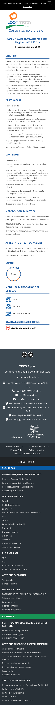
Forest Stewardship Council (15, 630)
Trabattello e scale (11, 547)
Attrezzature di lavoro (12, 598)
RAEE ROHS (7, 670)
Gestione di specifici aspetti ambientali (25, 644)
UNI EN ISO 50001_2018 (13, 638)
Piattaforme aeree (11, 505)
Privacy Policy (16, 450)
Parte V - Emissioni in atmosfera (17, 700)
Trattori (6, 539)
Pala (4, 516)
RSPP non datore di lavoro (14, 569)
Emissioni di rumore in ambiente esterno (21, 652)
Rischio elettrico (10, 605)
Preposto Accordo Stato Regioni (17, 486)
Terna (5, 520)
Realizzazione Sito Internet (27, 453)
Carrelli (5, 501)
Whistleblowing (36, 450)
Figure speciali (11, 589)
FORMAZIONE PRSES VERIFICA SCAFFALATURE (24, 594)
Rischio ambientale (11, 674)
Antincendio (8, 579)
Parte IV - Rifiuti (9, 696)
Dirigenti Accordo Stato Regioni (17, 479)
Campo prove (8, 601)
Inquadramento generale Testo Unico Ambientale (25, 685)
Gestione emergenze (14, 575)
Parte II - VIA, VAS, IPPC (13, 689)
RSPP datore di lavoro (12, 565)
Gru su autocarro (10, 532)
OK (49, 3)
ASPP (4, 557)
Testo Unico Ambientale (16, 680)
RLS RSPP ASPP (10, 553)
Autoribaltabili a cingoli (13, 524)
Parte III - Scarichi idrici (13, 692)
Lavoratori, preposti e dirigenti (21, 474)
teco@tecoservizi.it (28, 395)
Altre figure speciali (11, 609)
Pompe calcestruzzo (12, 543)
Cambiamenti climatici (13, 648)
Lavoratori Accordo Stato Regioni (18, 482)
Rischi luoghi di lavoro (12, 490)
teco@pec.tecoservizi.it (28, 399)
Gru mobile (7, 528)
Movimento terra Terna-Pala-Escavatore (21, 512)
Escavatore (7, 508)
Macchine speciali (12, 496)
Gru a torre (7, 535)
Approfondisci (27, 7)
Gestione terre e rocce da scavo (16, 666)
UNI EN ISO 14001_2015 (13, 634)
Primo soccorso (9, 583)
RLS (4, 561)
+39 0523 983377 (23, 390)
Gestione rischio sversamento (16, 663)
